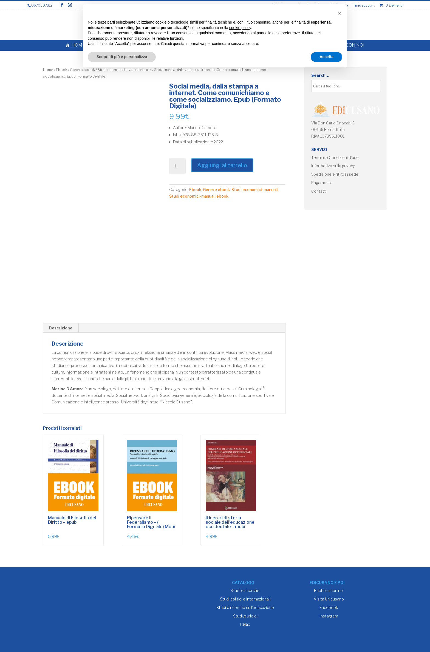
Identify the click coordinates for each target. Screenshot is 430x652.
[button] (339, 13)
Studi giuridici (245, 616)
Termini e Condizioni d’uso (335, 157)
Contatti (319, 191)
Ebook (61, 70)
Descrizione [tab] (60, 328)
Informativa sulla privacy (333, 165)
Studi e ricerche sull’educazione (245, 607)
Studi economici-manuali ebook (198, 196)
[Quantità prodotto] (177, 166)
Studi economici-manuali (254, 189)
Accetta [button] (326, 57)
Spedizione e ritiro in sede (334, 174)
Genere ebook (216, 189)
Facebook (329, 607)
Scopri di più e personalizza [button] (122, 57)
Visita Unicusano (329, 599)
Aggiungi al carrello (222, 165)
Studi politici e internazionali (245, 599)
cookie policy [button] (240, 27)
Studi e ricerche (245, 590)
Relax (245, 624)
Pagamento (322, 182)
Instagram (329, 616)
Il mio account (364, 5)
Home (78, 45)
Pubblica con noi (329, 590)
